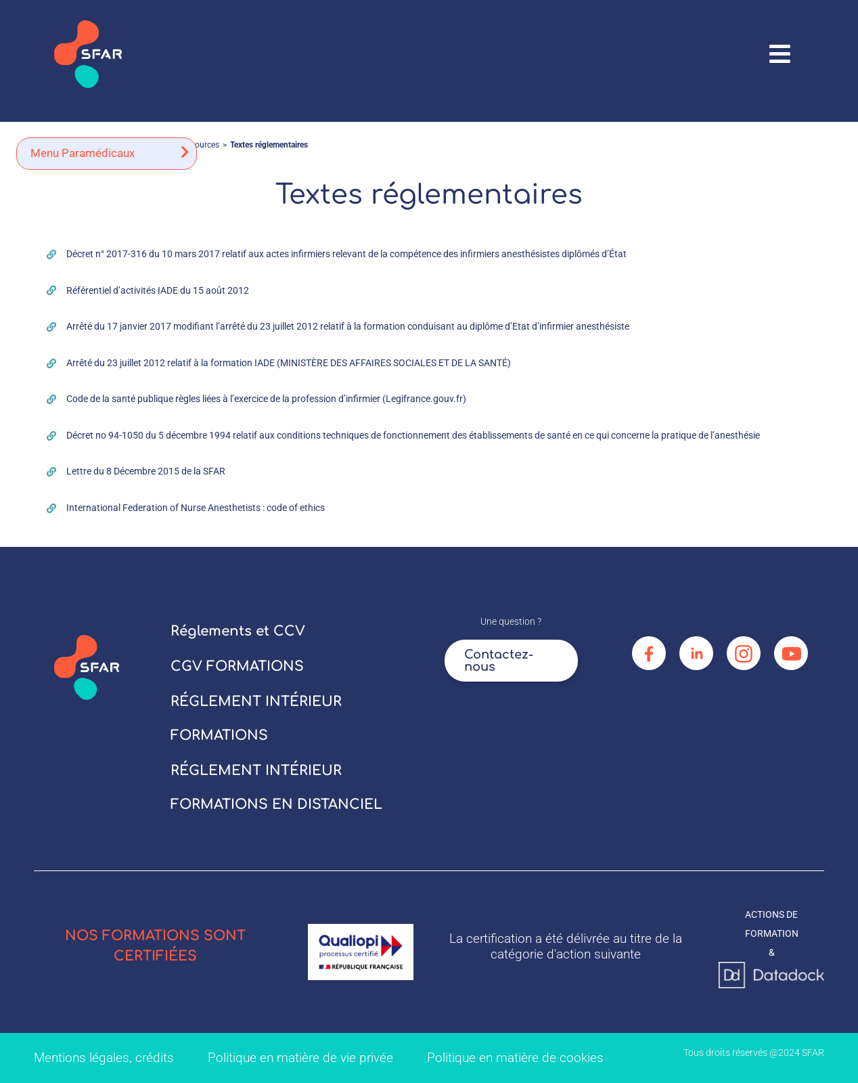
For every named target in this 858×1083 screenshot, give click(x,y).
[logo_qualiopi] (360, 928)
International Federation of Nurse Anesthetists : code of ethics (195, 507)
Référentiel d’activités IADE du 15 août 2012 (157, 290)
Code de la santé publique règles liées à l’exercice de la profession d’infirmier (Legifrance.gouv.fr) (266, 398)
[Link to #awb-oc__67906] (780, 54)
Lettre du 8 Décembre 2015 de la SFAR (145, 471)
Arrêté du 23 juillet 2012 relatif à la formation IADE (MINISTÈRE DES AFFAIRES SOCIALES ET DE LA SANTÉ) (288, 362)
